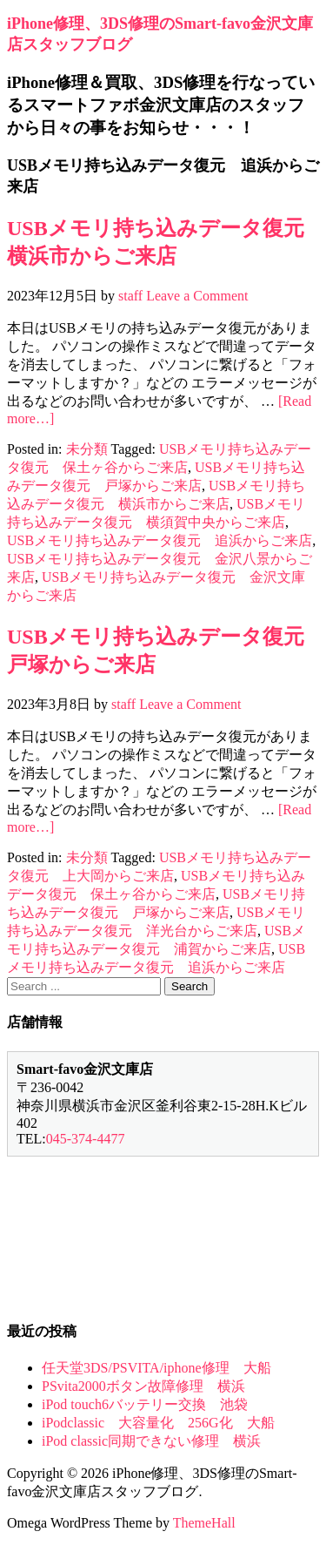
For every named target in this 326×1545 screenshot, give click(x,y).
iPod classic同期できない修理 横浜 (151, 1441)
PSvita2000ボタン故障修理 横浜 (143, 1386)
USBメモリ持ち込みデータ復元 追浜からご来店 (159, 540)
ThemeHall (204, 1522)
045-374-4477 (85, 1138)
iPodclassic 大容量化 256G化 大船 (158, 1422)
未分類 (87, 449)
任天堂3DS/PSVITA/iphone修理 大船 (156, 1367)
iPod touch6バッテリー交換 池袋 (145, 1404)
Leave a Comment (197, 295)
